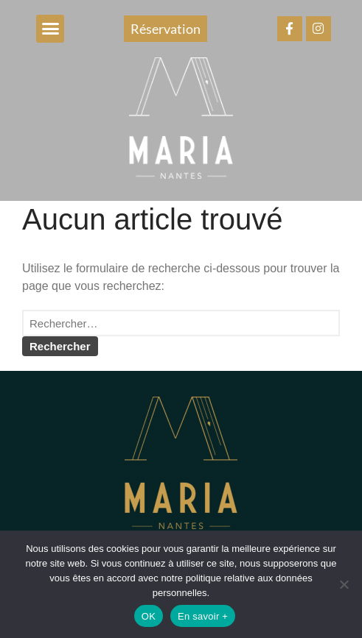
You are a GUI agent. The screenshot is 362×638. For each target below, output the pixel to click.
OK (149, 616)
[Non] (343, 584)
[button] (50, 29)
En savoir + (203, 616)
